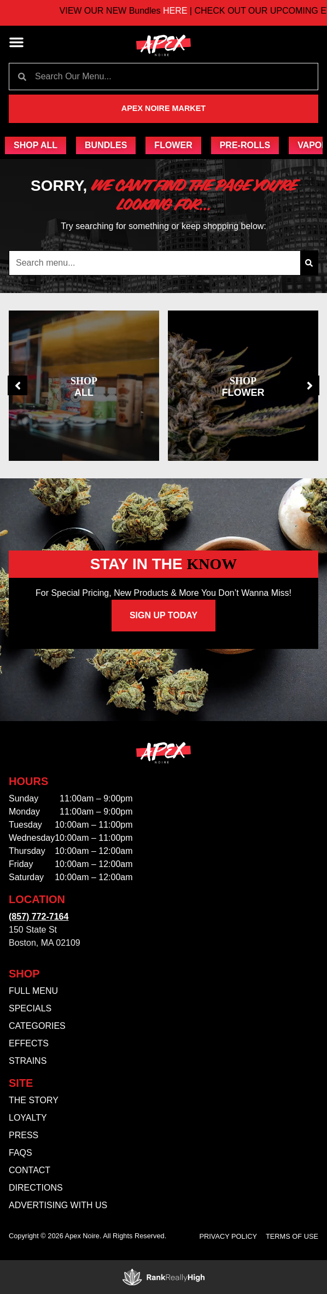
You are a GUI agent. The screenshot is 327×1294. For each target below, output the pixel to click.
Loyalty (28, 1117)
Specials (30, 1008)
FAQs (20, 1152)
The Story (34, 1100)
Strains (27, 1060)
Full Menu (33, 991)
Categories (37, 1025)
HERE (186, 10)
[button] (16, 42)
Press (23, 1135)
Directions (36, 1187)
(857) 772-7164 (38, 916)
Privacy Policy (229, 1236)
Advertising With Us (58, 1205)
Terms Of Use (292, 1236)
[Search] (309, 263)
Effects (29, 1043)
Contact (29, 1170)
